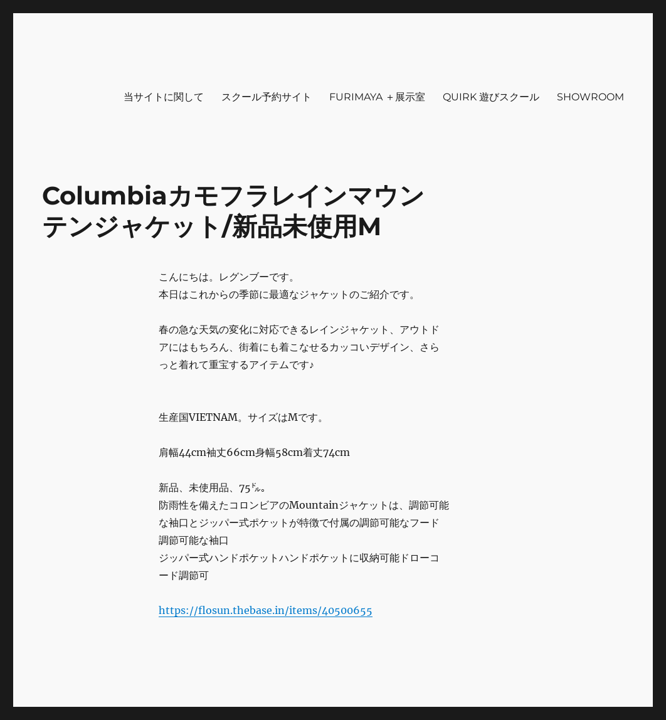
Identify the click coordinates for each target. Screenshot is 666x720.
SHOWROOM (590, 97)
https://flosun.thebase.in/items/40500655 (266, 610)
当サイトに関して (164, 97)
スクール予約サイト (266, 97)
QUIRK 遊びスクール (491, 97)
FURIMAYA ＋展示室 (377, 97)
